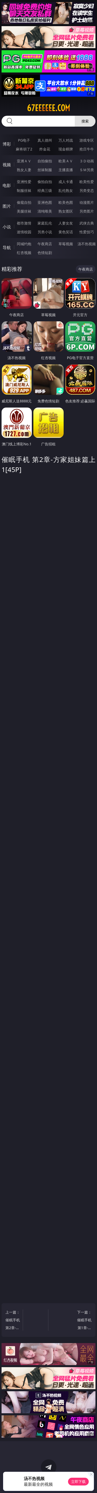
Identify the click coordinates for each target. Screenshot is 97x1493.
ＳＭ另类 (86, 169)
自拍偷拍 (45, 160)
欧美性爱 (86, 181)
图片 (7, 206)
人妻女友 (65, 223)
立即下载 (78, 1481)
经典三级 (45, 190)
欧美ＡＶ (65, 160)
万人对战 (65, 140)
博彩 (7, 144)
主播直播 (65, 169)
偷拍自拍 (45, 181)
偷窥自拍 (24, 202)
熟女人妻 (24, 169)
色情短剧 (45, 252)
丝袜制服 (45, 169)
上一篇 (12, 1321)
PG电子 (24, 140)
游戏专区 (86, 140)
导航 (7, 247)
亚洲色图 (45, 202)
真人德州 (45, 140)
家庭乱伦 (45, 223)
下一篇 (84, 1321)
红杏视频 (24, 252)
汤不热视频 (87, 243)
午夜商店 (45, 243)
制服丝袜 (24, 190)
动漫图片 (86, 202)
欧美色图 (65, 202)
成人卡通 (65, 181)
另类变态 (86, 190)
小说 (7, 227)
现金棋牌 (65, 149)
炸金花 (44, 149)
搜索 (85, 121)
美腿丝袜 (24, 211)
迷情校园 (24, 231)
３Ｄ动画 (86, 160)
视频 (7, 165)
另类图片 (86, 211)
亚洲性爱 (24, 181)
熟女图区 (65, 211)
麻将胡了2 (24, 149)
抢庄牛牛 (86, 149)
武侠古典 (86, 223)
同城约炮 (24, 243)
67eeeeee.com (48, 108)
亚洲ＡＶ (24, 160)
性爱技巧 (86, 231)
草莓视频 (65, 243)
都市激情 (24, 223)
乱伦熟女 (65, 190)
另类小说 (45, 231)
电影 (7, 185)
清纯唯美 (45, 211)
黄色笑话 (65, 231)
